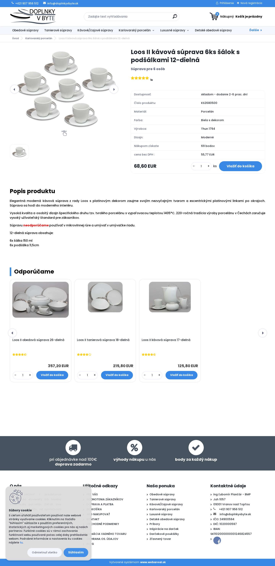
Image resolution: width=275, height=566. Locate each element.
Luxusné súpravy (172, 30)
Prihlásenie (227, 3)
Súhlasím (76, 552)
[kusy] (201, 166)
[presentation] (14, 89)
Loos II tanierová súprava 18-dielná (103, 340)
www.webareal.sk (153, 562)
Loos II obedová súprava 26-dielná (38, 340)
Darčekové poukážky (164, 534)
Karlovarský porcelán (135, 30)
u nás (134, 459)
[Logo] (33, 16)
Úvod (15, 38)
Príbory (155, 524)
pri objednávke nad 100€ (73, 462)
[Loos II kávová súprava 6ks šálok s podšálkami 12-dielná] (64, 89)
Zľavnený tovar (160, 539)
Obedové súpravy (25, 30)
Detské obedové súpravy (213, 30)
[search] (175, 18)
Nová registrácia (251, 3)
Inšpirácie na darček (164, 529)
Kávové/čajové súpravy (95, 30)
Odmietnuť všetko (44, 552)
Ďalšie (254, 30)
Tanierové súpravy (58, 30)
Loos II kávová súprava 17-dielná (166, 340)
